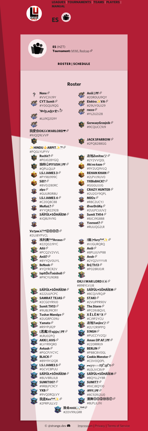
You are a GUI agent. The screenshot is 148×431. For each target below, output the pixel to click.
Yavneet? (93, 223)
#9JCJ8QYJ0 (95, 386)
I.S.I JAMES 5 (48, 365)
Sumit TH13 (47, 306)
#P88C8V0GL (96, 352)
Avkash (44, 348)
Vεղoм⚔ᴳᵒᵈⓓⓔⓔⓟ (44, 231)
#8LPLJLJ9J (94, 403)
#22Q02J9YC (48, 244)
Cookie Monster (97, 357)
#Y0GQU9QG (49, 105)
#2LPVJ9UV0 (96, 177)
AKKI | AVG (47, 340)
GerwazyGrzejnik (98, 123)
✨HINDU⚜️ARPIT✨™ (46, 147)
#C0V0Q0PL (96, 361)
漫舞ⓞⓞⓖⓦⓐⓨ (99, 399)
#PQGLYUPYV (39, 152)
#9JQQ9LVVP (39, 135)
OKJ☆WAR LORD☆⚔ (92, 281)
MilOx (91, 198)
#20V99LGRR (72, 412)
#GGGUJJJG (95, 185)
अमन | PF (93, 390)
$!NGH (91, 331)
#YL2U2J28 (95, 114)
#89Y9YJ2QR (48, 361)
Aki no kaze (94, 164)
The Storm (94, 306)
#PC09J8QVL (96, 310)
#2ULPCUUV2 (96, 210)
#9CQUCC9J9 (96, 127)
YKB (42, 390)
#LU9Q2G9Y (48, 119)
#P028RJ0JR (95, 269)
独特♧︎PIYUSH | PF (52, 164)
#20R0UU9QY (97, 97)
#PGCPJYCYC (48, 352)
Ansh (90, 256)
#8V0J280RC (48, 185)
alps (42, 189)
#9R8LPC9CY (48, 386)
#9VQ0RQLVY (49, 394)
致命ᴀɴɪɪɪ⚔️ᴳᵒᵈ (73, 408)
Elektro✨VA (96, 101)
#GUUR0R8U (48, 194)
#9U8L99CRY (48, 310)
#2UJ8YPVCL (39, 235)
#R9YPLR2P (47, 327)
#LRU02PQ (47, 336)
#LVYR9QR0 (48, 344)
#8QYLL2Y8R (96, 378)
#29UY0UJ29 (96, 105)
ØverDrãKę (94, 206)
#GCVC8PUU (48, 369)
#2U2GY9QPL (96, 194)
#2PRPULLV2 (48, 403)
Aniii (90, 248)
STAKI (91, 298)
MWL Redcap (80, 51)
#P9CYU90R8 (49, 277)
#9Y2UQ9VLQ (97, 168)
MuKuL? (45, 206)
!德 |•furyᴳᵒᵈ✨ (97, 240)
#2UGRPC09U (49, 319)
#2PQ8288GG (96, 143)
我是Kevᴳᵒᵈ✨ (49, 399)
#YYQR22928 (49, 210)
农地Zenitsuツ (97, 156)
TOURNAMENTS (79, 2)
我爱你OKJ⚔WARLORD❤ (48, 131)
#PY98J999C (48, 177)
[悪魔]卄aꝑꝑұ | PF (51, 331)
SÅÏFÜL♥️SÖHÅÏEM (52, 214)
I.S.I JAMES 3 (48, 173)
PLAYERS (113, 2)
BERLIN (92, 348)
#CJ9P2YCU (95, 319)
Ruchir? (44, 156)
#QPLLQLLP (47, 169)
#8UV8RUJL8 (48, 378)
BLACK (44, 357)
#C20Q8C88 (48, 202)
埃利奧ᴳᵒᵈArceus (50, 240)
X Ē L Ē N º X (95, 314)
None (43, 93)
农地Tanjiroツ (96, 323)
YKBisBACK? (96, 181)
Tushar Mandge (50, 314)
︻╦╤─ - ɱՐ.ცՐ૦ (99, 365)
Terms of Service (118, 426)
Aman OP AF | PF (98, 340)
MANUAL (58, 6)
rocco (90, 110)
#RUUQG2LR (96, 227)
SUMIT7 (92, 382)
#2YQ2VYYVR (97, 261)
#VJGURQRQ (96, 244)
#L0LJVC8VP (96, 369)
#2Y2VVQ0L (96, 160)
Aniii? (43, 256)
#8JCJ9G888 (95, 218)
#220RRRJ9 (95, 344)
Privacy (100, 426)
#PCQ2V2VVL (49, 252)
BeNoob (44, 265)
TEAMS (98, 2)
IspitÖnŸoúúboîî (50, 273)
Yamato (44, 323)
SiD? (42, 181)
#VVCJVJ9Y (47, 97)
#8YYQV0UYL (49, 261)
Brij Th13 (93, 265)
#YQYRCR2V (48, 269)
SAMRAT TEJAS (50, 298)
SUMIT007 (47, 382)
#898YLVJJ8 (85, 285)
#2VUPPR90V (96, 302)
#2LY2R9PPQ (96, 327)
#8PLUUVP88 (96, 252)
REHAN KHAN (96, 173)
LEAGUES (58, 2)
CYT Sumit (46, 101)
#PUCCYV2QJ (96, 335)
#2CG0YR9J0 (48, 302)
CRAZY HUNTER (98, 189)
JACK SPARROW (98, 139)
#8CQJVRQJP (96, 294)
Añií (42, 248)
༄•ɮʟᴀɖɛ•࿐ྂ (49, 111)
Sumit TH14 (95, 214)
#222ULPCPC (48, 294)
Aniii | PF (93, 93)
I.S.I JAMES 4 (48, 198)
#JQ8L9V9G (47, 218)
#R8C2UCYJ (95, 202)
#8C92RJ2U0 (96, 395)
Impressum (85, 426)
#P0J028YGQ (49, 160)
